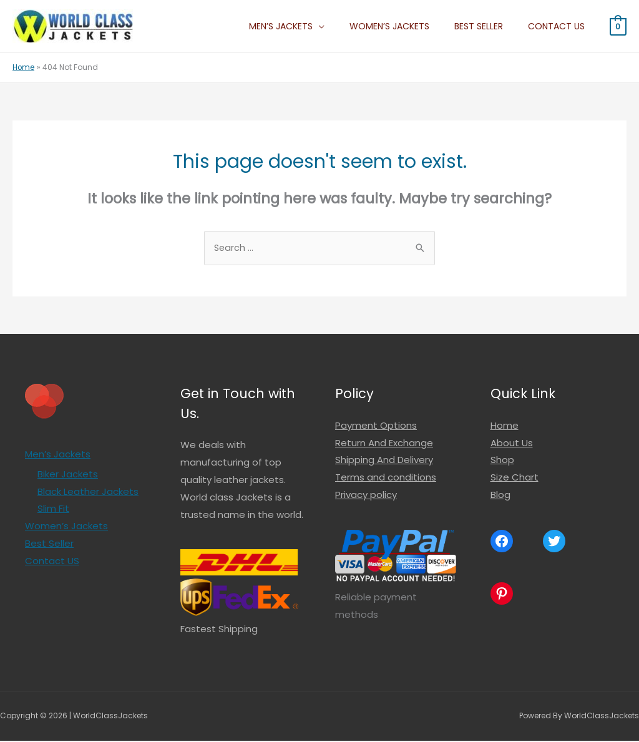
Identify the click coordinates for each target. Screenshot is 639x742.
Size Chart (514, 478)
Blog (500, 495)
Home (504, 426)
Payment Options (376, 426)
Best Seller (493, 26)
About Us (511, 444)
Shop (502, 460)
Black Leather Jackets (88, 492)
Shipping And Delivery (384, 460)
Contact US (561, 26)
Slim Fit (53, 510)
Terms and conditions (385, 478)
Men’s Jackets (316, 26)
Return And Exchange (384, 444)
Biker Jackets (67, 475)
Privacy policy (366, 495)
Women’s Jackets (414, 26)
